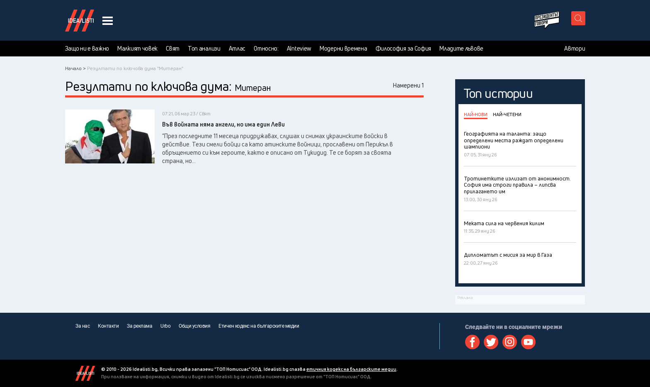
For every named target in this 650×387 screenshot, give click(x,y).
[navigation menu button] (107, 20)
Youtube (528, 342)
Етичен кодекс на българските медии (258, 326)
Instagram (509, 342)
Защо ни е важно (87, 48)
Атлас (237, 48)
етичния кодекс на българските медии (351, 369)
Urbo (165, 326)
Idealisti (85, 373)
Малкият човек (137, 48)
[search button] (578, 18)
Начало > (75, 68)
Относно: (266, 48)
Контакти (108, 326)
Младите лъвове (461, 48)
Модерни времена (343, 48)
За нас (82, 326)
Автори (574, 48)
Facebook (472, 342)
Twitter (491, 342)
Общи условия (194, 326)
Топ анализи (204, 48)
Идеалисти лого (79, 20)
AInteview (299, 48)
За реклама (139, 326)
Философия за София (404, 48)
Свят (172, 48)
